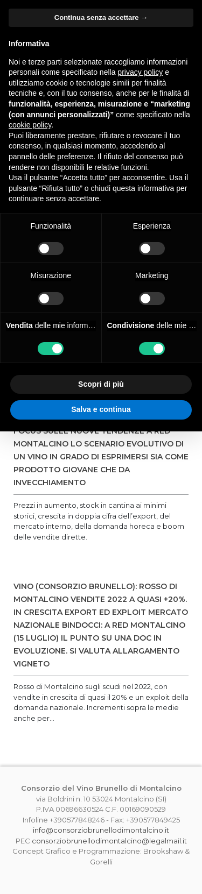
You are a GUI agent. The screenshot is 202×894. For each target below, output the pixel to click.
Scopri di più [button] (101, 384)
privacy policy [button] (140, 72)
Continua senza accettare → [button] (101, 17)
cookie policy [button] (30, 124)
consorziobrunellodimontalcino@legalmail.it (109, 840)
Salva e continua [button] (100, 409)
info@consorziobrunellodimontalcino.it (101, 830)
